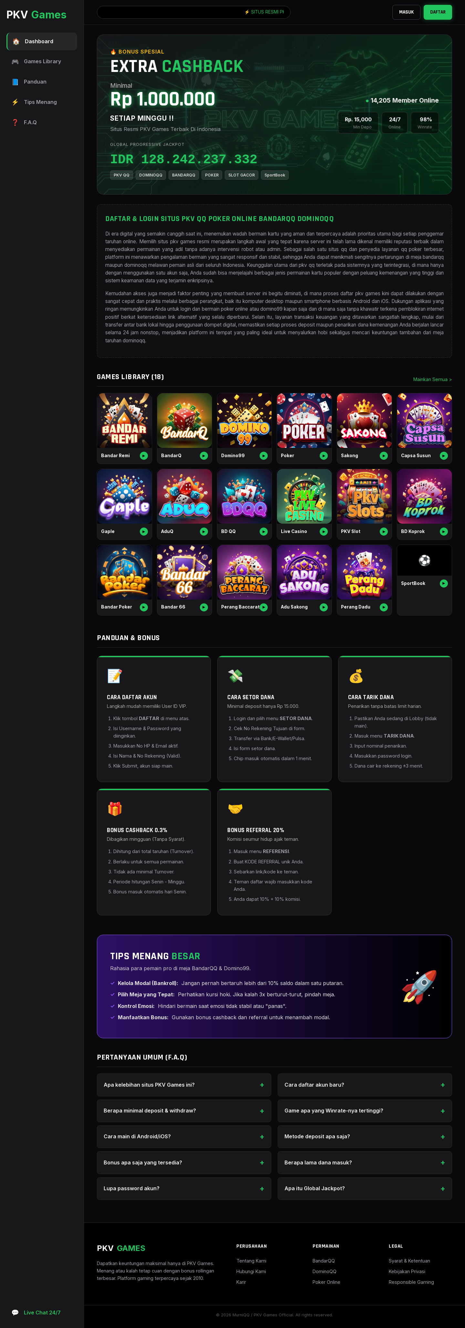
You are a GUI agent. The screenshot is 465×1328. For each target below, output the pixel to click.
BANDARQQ (183, 175)
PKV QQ (121, 175)
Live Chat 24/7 (36, 1313)
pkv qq (307, 265)
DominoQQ (324, 1271)
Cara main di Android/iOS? (137, 1136)
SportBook (274, 175)
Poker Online (326, 1282)
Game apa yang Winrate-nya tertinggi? (333, 1110)
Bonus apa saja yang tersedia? (143, 1162)
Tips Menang (34, 102)
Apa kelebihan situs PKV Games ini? (149, 1085)
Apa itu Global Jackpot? (314, 1188)
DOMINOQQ (150, 175)
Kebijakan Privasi (407, 1271)
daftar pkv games (360, 293)
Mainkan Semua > (432, 379)
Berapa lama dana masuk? (318, 1162)
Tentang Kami (251, 1260)
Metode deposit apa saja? (317, 1136)
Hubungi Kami (251, 1271)
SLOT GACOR (241, 175)
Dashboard (32, 41)
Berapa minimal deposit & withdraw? (150, 1110)
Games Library (36, 62)
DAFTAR (438, 12)
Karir (241, 1282)
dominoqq (134, 340)
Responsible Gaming (411, 1282)
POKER (212, 175)
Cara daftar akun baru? (314, 1085)
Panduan (28, 82)
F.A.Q (24, 122)
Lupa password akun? (132, 1188)
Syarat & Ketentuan (409, 1260)
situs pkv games (176, 241)
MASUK (406, 12)
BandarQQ (324, 1260)
